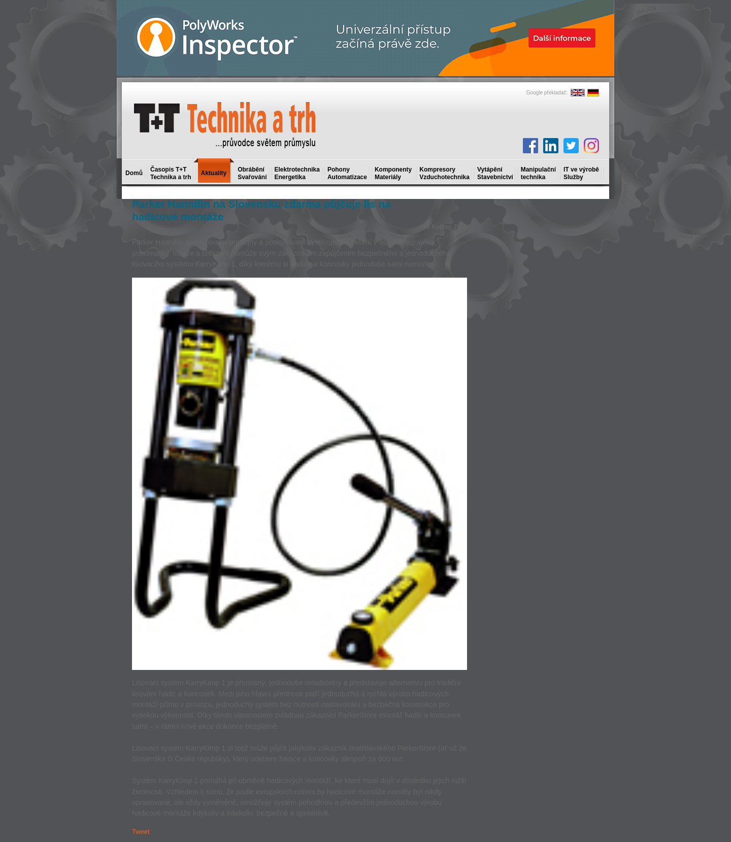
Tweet (141, 831)
